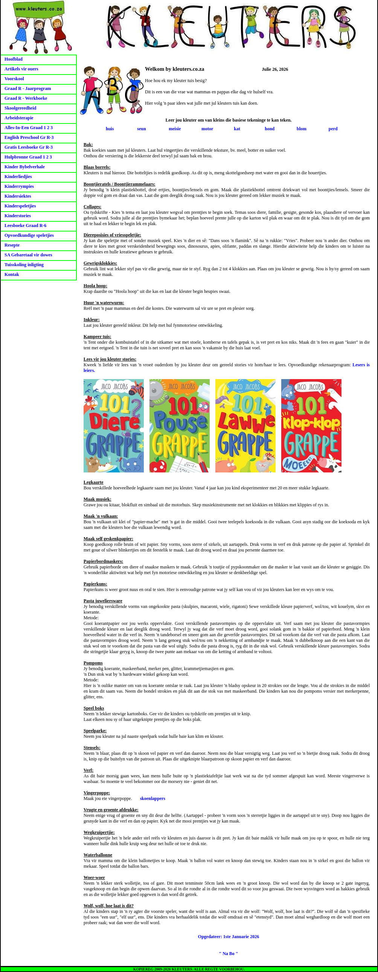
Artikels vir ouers (21, 69)
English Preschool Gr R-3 (29, 137)
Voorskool (14, 78)
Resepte (12, 245)
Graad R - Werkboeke (26, 98)
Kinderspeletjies (20, 206)
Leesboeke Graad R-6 (25, 225)
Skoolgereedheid (20, 108)
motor (207, 128)
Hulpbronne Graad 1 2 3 (28, 157)
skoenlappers (152, 798)
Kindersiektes (18, 196)
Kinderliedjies (18, 176)
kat (237, 128)
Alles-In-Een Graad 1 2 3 (29, 127)
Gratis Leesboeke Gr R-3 (29, 147)
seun (141, 128)
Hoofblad (14, 59)
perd (333, 128)
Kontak (12, 274)
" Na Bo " (228, 953)
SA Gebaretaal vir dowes (28, 254)
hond (269, 128)
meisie (175, 128)
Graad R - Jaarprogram (28, 88)
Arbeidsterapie (19, 117)
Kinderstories (18, 215)
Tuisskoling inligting (24, 264)
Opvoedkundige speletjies (29, 235)
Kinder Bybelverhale (25, 166)
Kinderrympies (19, 186)
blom (301, 128)
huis (110, 128)
